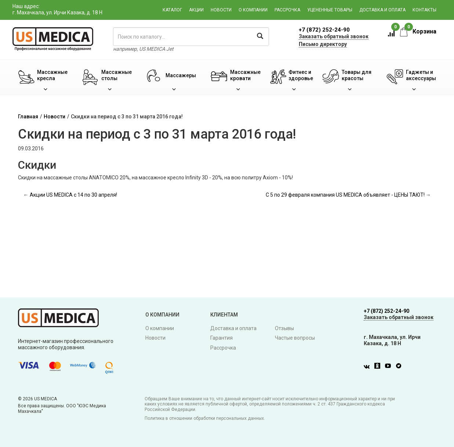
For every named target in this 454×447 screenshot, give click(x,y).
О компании (253, 9)
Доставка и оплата (382, 9)
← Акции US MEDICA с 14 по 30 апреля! (70, 195)
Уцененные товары (329, 9)
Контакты (424, 9)
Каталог (172, 9)
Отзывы (284, 328)
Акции (196, 9)
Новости (221, 9)
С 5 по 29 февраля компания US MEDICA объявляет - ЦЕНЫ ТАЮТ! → (348, 195)
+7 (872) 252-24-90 (324, 29)
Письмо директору (323, 44)
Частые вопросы (295, 338)
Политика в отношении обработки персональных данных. (205, 418)
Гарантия (221, 338)
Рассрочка (287, 9)
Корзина (418, 31)
